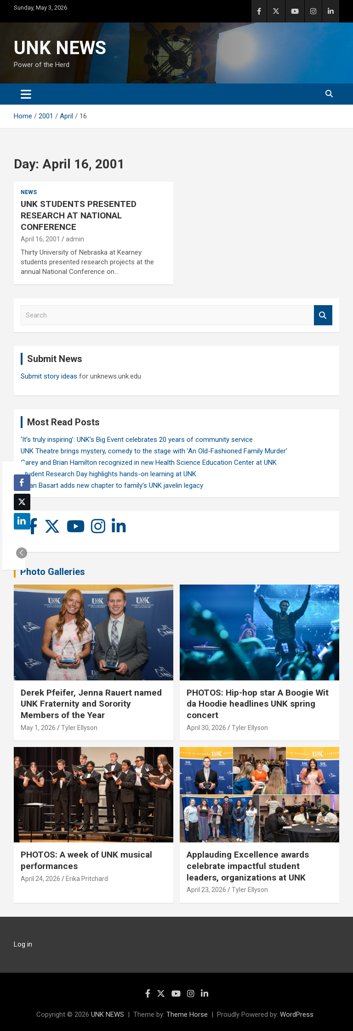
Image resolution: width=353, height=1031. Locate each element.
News (29, 192)
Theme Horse (187, 1014)
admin (75, 239)
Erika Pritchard (87, 878)
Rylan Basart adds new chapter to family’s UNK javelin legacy (112, 485)
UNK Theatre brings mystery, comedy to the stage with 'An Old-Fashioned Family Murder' (154, 451)
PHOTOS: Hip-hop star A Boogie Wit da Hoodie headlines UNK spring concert (258, 703)
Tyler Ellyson (79, 727)
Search (323, 315)
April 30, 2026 (206, 727)
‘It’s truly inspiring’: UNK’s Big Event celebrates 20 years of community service (137, 439)
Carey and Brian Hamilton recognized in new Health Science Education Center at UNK (149, 462)
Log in (23, 944)
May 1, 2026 (38, 727)
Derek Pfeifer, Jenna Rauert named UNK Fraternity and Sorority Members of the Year (91, 703)
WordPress (296, 1014)
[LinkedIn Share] (22, 521)
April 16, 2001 (40, 239)
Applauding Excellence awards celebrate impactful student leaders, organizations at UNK (248, 865)
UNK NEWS (60, 48)
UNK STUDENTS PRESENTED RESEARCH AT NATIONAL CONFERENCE (79, 215)
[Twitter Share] (22, 502)
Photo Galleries (52, 571)
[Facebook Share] (22, 482)
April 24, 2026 (40, 878)
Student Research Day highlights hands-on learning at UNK (108, 474)
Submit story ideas (49, 376)
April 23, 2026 (206, 889)
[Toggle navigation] (26, 94)
